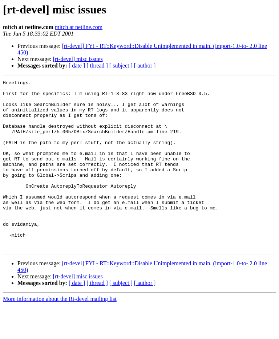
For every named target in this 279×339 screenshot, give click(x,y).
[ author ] (145, 65)
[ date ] (77, 65)
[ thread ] (97, 65)
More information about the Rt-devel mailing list (60, 333)
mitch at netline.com (78, 27)
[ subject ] (121, 65)
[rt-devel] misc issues (78, 59)
